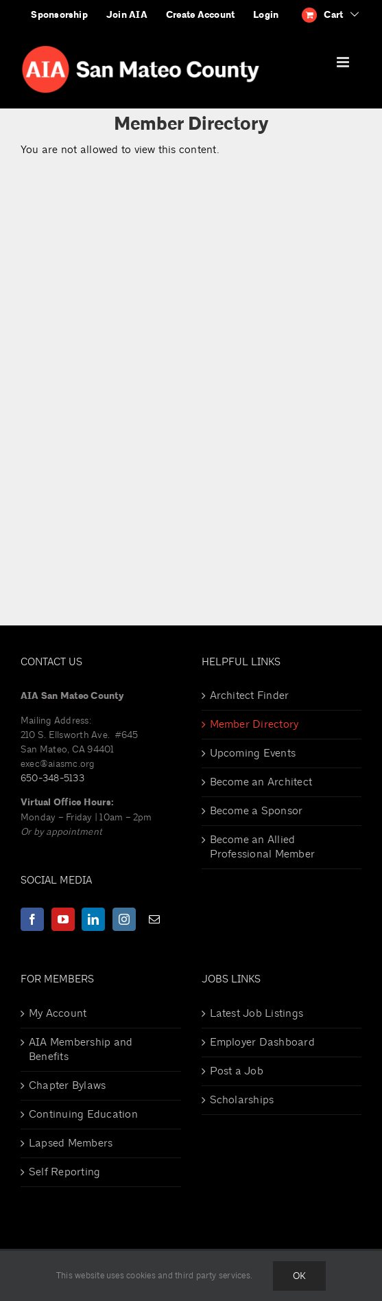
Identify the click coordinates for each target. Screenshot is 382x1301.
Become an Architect (261, 782)
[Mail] (154, 919)
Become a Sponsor (256, 811)
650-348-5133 (52, 778)
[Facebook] (32, 919)
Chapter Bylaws (67, 1085)
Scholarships (242, 1100)
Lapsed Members (70, 1143)
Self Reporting (64, 1172)
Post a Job (236, 1071)
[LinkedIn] (93, 919)
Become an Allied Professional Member (262, 847)
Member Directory (254, 724)
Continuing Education (83, 1114)
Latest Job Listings (257, 1013)
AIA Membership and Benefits (80, 1049)
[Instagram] (124, 919)
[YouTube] (63, 919)
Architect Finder (249, 695)
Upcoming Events (253, 753)
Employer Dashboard (262, 1042)
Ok (299, 1276)
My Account (57, 1013)
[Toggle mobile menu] (343, 62)
